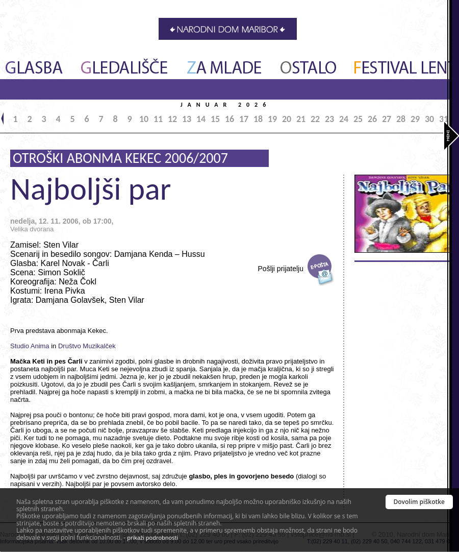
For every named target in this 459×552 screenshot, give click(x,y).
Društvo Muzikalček (87, 346)
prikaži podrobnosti (152, 537)
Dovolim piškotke (419, 501)
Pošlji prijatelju (280, 269)
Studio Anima (29, 346)
